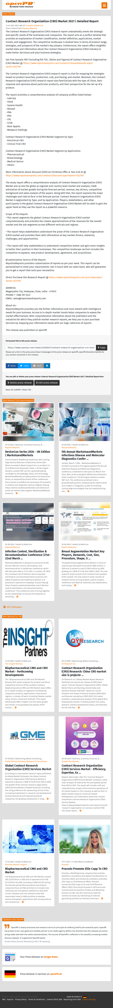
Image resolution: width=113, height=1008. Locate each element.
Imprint (10, 999)
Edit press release (47, 382)
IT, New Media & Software (82, 862)
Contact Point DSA (54, 999)
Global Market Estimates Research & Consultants (26, 761)
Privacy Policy (21, 999)
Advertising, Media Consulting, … (86, 661)
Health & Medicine (35, 25)
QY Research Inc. (69, 664)
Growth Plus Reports (70, 761)
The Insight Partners (14, 664)
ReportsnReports (29, 28)
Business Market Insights (16, 864)
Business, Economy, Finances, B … (29, 445)
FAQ (3, 999)
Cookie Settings (89, 999)
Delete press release (20, 382)
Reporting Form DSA (72, 999)
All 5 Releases (12, 607)
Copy (101, 347)
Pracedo (65, 864)
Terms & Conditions (36, 999)
